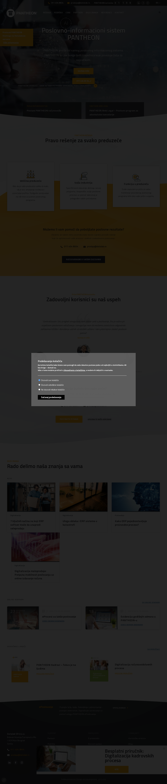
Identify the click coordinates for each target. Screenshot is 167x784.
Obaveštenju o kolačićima (74, 370)
